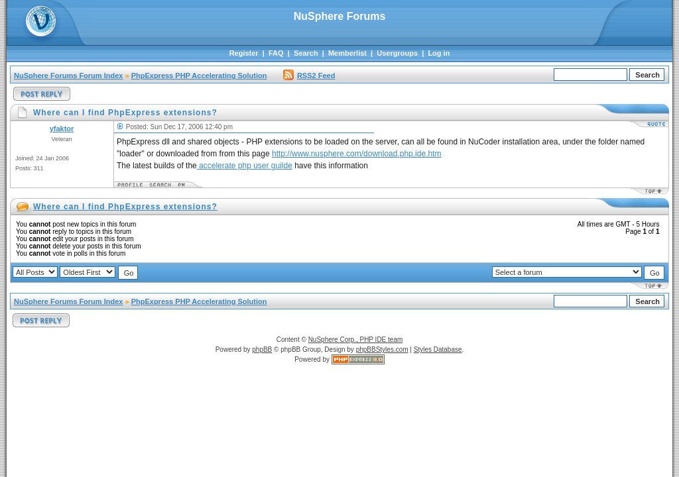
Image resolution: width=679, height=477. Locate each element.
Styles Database (438, 349)
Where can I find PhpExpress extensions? (125, 206)
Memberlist (347, 53)
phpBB (262, 349)
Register (244, 53)
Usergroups (397, 53)
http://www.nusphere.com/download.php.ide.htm (356, 153)
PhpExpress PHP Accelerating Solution (199, 76)
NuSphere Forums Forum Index (68, 76)
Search (306, 53)
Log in (439, 53)
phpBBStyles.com (382, 349)
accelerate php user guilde (244, 165)
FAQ (276, 53)
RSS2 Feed (309, 76)
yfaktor (62, 128)
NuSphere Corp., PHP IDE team (355, 339)
